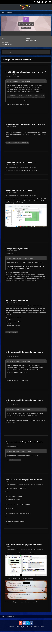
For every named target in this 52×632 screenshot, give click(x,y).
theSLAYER (27, 258)
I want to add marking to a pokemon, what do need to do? (25, 72)
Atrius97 (25, 81)
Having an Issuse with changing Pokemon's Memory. (24, 352)
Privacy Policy (29, 626)
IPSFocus (17, 626)
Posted (12, 76)
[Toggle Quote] (8, 81)
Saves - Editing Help (12, 164)
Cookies (42, 626)
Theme (22, 626)
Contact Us (36, 626)
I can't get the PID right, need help (17, 249)
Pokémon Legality (11, 74)
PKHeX (8, 354)
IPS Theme (10, 626)
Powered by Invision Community (26, 628)
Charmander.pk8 (16, 460)
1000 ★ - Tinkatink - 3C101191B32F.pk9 (18, 142)
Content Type (8, 52)
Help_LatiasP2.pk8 (12, 332)
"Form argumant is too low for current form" (20, 162)
